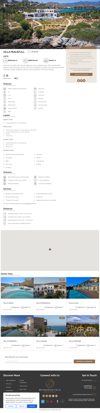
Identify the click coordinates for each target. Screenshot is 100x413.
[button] (2, 24)
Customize (11, 406)
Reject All (21, 406)
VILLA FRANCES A (43, 303)
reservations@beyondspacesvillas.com (82, 394)
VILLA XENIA (8, 303)
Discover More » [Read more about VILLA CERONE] (73, 347)
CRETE (5, 56)
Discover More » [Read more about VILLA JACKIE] (40, 347)
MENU (8, 8)
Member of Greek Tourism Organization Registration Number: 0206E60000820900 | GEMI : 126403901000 (82, 400)
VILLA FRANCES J (10, 341)
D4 (60, 409)
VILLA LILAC (74, 303)
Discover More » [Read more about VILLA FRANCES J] (7, 347)
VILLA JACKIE (41, 341)
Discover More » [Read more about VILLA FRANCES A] (40, 309)
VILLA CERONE (75, 341)
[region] (21, 401)
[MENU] (5, 8)
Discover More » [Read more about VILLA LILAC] (73, 309)
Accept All (32, 406)
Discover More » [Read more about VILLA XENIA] (7, 309)
